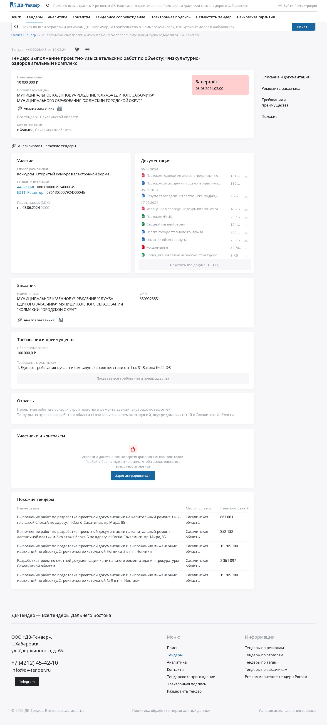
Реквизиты (281, 94)
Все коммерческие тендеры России (276, 682)
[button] (133, 384)
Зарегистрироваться (133, 481)
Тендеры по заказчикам (266, 675)
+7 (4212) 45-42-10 (34, 668)
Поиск (15, 17)
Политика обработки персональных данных (171, 716)
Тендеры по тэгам (261, 668)
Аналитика (57, 17)
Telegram (27, 687)
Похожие (269, 122)
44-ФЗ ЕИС (26, 193)
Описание (286, 83)
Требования (275, 108)
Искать (303, 33)
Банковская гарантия (256, 17)
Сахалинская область (53, 135)
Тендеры (34, 17)
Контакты (81, 17)
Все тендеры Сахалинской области (47, 122)
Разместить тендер (214, 17)
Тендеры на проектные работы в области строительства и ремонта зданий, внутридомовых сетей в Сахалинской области (125, 420)
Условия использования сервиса (287, 716)
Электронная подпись (171, 17)
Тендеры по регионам (264, 653)
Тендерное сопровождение (120, 17)
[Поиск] (48, 5)
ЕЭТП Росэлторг (31, 198)
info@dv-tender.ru (31, 676)
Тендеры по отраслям (264, 661)
